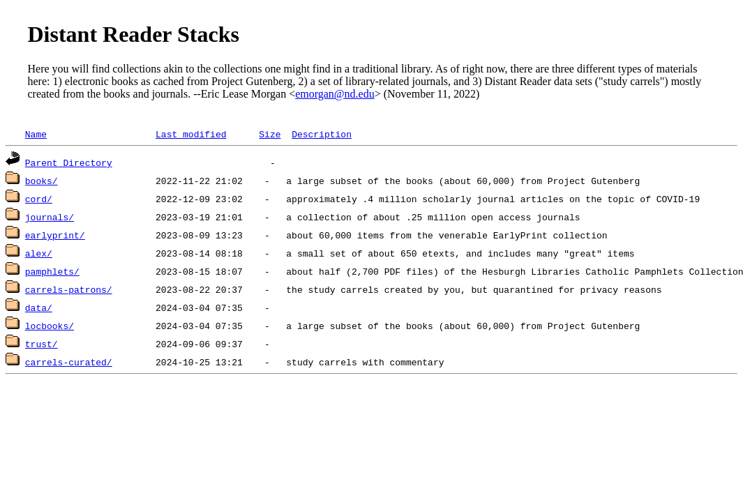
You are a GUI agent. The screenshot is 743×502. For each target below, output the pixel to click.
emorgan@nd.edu (335, 94)
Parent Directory (68, 162)
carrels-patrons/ (68, 289)
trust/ (41, 343)
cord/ (38, 198)
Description (322, 134)
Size (269, 134)
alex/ (38, 253)
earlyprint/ (55, 235)
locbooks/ (49, 325)
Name (36, 134)
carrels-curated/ (68, 362)
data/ (38, 307)
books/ (41, 180)
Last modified (191, 134)
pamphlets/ (52, 271)
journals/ (49, 217)
